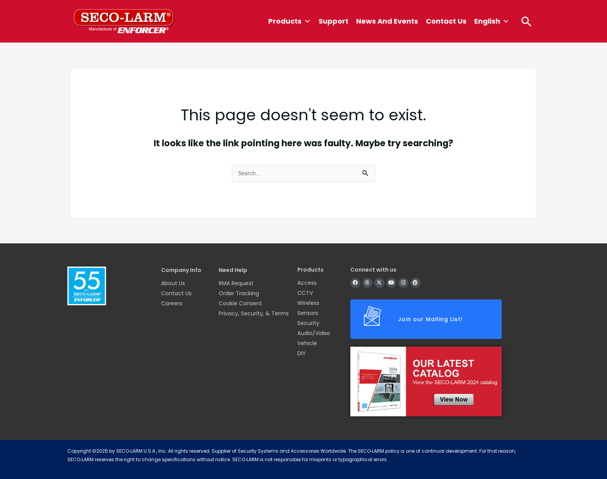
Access (307, 283)
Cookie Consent (240, 303)
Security (308, 323)
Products (289, 21)
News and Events (387, 21)
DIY (301, 353)
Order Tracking (239, 293)
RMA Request (236, 283)
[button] (526, 21)
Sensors (307, 313)
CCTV (305, 293)
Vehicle (307, 343)
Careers (171, 303)
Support (333, 21)
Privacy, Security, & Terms (254, 313)
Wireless (308, 303)
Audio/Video (313, 333)
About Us (173, 283)
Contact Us (446, 21)
